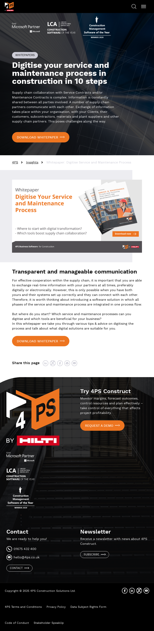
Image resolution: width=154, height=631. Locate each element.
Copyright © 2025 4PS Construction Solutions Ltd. (40, 591)
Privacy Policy (56, 607)
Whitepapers (25, 55)
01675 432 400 (25, 549)
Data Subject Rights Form (88, 607)
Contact (16, 568)
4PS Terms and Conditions (23, 607)
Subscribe (91, 554)
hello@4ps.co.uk (27, 557)
